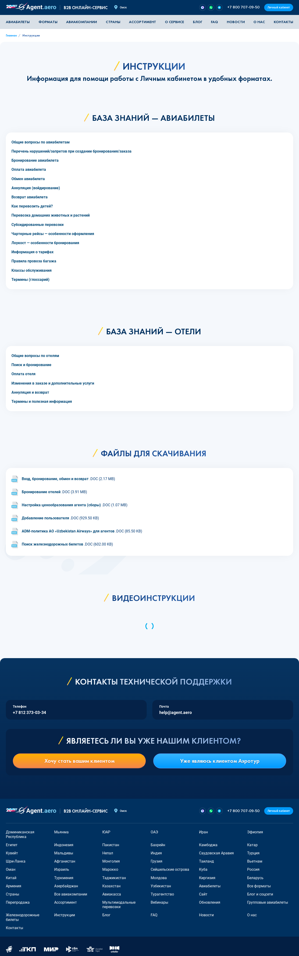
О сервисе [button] (174, 21)
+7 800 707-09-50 (243, 7)
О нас (259, 21)
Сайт (203, 894)
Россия (253, 869)
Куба (203, 869)
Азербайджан (66, 886)
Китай (11, 878)
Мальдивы (63, 853)
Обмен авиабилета (28, 179)
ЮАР (106, 832)
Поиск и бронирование (31, 365)
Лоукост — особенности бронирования (45, 243)
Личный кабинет (278, 7)
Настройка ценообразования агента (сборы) (61, 505)
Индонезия (63, 845)
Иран (203, 832)
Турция (253, 853)
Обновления (209, 902)
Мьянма (61, 832)
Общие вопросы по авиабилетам (40, 142)
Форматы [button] (48, 21)
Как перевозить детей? (32, 206)
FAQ (214, 21)
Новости (236, 21)
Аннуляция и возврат (30, 392)
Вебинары (159, 902)
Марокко (110, 869)
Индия (156, 853)
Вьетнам (254, 861)
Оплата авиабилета (28, 169)
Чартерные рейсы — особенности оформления (52, 234)
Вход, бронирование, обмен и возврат (55, 479)
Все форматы (259, 886)
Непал (107, 853)
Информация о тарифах (32, 252)
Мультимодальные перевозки (118, 904)
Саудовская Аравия (216, 853)
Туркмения (63, 878)
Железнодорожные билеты (22, 917)
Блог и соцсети (260, 894)
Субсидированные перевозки (37, 224)
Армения (13, 886)
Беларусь (255, 878)
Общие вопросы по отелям (35, 355)
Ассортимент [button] (142, 21)
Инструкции (64, 915)
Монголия (111, 861)
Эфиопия (255, 832)
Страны (12, 894)
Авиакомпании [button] (81, 21)
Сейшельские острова (170, 869)
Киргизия (207, 878)
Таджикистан (114, 878)
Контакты (283, 21)
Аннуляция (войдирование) (35, 188)
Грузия (156, 861)
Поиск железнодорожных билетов (52, 544)
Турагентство (162, 894)
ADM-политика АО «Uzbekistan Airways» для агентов (68, 531)
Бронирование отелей (41, 492)
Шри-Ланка (15, 861)
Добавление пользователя (45, 518)
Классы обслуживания (31, 270)
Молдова (159, 878)
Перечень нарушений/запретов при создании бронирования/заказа (71, 151)
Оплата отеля (23, 374)
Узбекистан (161, 886)
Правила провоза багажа (33, 261)
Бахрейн (158, 845)
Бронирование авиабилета (35, 160)
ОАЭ (154, 832)
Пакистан (110, 845)
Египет (12, 845)
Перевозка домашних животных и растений (50, 215)
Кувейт (12, 853)
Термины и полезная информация (41, 401)
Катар (252, 845)
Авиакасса (111, 894)
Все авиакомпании (70, 894)
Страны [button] (113, 21)
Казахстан (111, 886)
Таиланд (206, 861)
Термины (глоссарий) (30, 279)
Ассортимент (65, 902)
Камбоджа (208, 845)
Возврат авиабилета (29, 197)
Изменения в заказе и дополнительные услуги (52, 383)
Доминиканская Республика (20, 834)
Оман (10, 869)
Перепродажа (18, 902)
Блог (197, 21)
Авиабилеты (18, 21)
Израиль (61, 869)
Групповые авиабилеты (267, 902)
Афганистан (64, 861)
